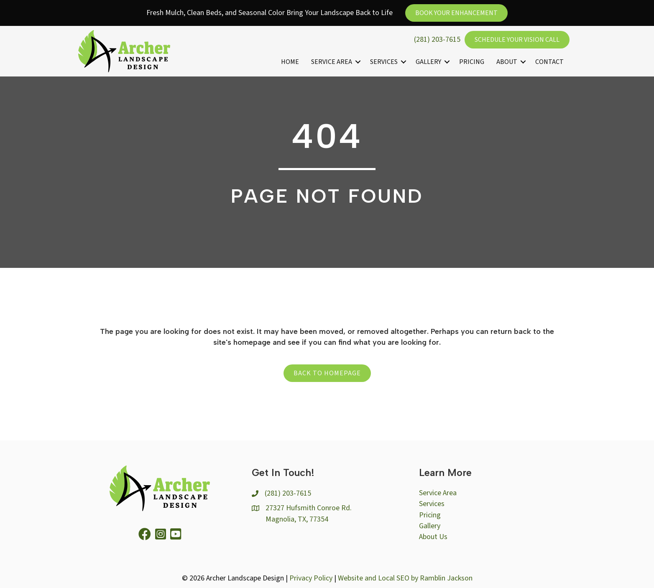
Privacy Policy (310, 578)
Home (290, 61)
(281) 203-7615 (437, 39)
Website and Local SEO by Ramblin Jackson (405, 578)
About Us (433, 537)
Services (384, 61)
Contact (549, 61)
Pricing (471, 61)
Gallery (428, 61)
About (506, 61)
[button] (358, 62)
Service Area (331, 61)
